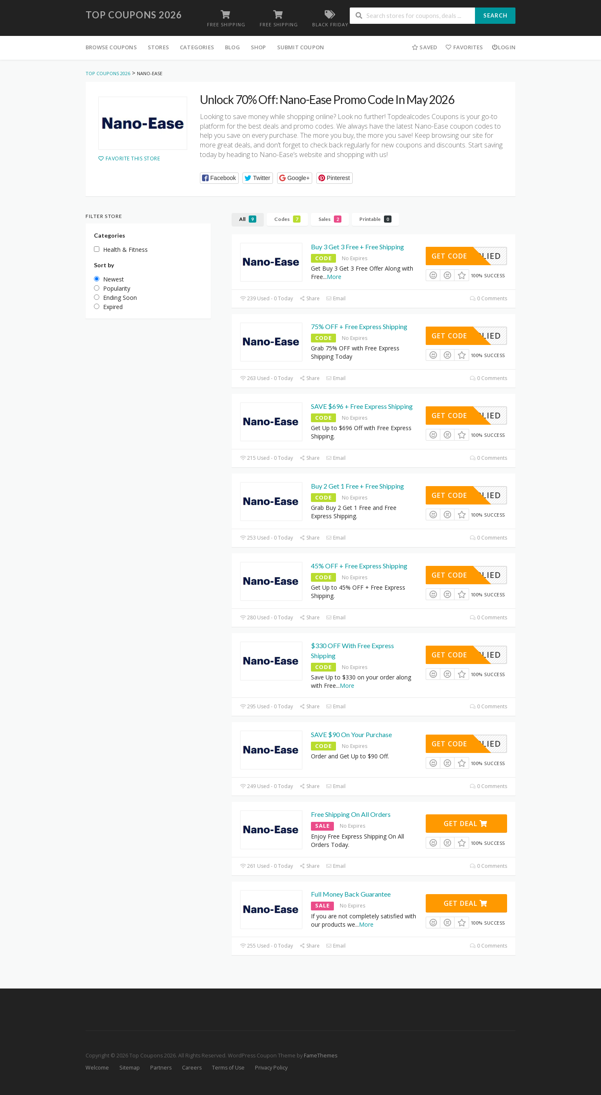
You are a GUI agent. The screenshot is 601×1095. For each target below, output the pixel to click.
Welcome (97, 1067)
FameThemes (320, 1055)
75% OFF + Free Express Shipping (359, 326)
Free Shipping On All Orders (351, 814)
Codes (287, 219)
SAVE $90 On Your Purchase (351, 734)
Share (309, 298)
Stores (158, 47)
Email (336, 298)
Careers (192, 1067)
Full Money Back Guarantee (351, 894)
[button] (219, 178)
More (334, 277)
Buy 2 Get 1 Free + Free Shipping (357, 486)
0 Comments (488, 298)
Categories (197, 47)
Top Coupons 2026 (134, 14)
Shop (258, 47)
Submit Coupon (300, 47)
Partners (161, 1067)
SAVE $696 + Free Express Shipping (362, 406)
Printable (375, 219)
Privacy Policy (271, 1067)
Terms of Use (228, 1067)
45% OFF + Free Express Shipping (359, 566)
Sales (329, 219)
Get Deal (465, 823)
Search (495, 15)
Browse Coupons (111, 47)
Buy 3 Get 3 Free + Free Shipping (357, 247)
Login (503, 47)
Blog (232, 47)
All (247, 219)
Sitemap (129, 1067)
